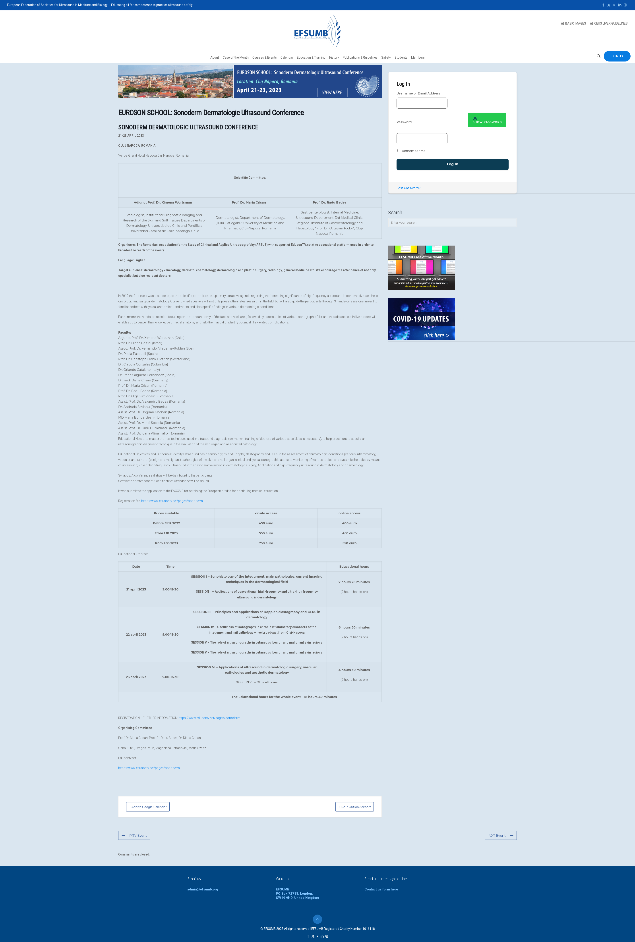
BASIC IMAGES (575, 23)
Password (404, 122)
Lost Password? (408, 188)
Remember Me (411, 151)
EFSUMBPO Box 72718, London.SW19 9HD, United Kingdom (297, 893)
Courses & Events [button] (264, 57)
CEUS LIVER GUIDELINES (611, 23)
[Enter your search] (452, 222)
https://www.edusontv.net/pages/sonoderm (172, 501)
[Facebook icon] (603, 5)
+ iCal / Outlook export (349, 807)
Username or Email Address (418, 93)
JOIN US (617, 56)
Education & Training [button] (311, 57)
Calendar (287, 57)
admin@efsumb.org (202, 889)
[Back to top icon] (317, 919)
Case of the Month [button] (236, 57)
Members (418, 57)
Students (401, 57)
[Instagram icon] (625, 5)
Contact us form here (381, 889)
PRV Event (133, 836)
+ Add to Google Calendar (154, 807)
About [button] (214, 57)
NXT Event (501, 836)
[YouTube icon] (614, 5)
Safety (386, 57)
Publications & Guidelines (360, 57)
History (334, 57)
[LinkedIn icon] (619, 5)
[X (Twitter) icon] (608, 5)
